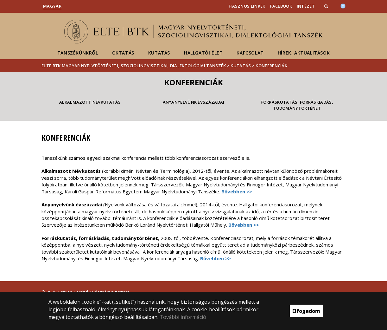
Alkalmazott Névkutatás (90, 102)
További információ (183, 317)
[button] (326, 6)
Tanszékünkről (77, 53)
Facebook (281, 6)
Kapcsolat (250, 53)
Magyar (52, 6)
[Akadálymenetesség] (343, 5)
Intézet (306, 6)
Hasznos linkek (247, 6)
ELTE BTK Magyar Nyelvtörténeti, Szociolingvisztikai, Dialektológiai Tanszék (133, 65)
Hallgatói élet (203, 53)
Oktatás (123, 53)
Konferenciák (271, 65)
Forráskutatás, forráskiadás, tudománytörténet (297, 105)
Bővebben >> (236, 191)
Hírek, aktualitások (304, 53)
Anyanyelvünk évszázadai (194, 102)
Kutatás (159, 53)
